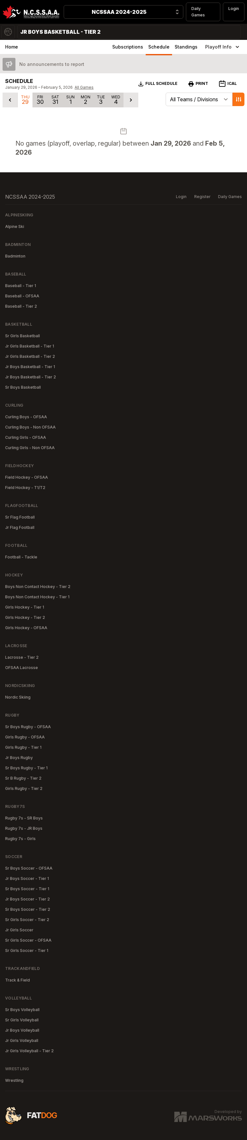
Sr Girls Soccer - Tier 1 (26, 950)
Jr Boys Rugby (19, 757)
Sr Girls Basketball (22, 335)
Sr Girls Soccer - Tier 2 (27, 919)
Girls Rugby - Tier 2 (23, 788)
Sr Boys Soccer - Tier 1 (27, 888)
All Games (84, 87)
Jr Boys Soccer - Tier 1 (27, 878)
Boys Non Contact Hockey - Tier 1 (37, 596)
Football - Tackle (21, 557)
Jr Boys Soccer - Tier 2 (27, 899)
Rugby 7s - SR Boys (24, 818)
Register (202, 196)
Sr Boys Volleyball (22, 1009)
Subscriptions (127, 47)
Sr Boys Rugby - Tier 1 (26, 767)
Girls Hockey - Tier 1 (24, 607)
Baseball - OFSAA (22, 296)
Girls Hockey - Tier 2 (25, 617)
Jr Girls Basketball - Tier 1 (29, 346)
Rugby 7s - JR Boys (23, 828)
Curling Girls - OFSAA (25, 437)
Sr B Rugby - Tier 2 (23, 778)
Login (233, 8)
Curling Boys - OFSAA (26, 416)
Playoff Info (223, 47)
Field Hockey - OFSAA (26, 477)
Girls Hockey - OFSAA (26, 627)
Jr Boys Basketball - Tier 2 (30, 377)
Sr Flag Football (20, 517)
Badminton (15, 256)
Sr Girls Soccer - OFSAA (28, 940)
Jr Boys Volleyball (22, 1030)
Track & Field (17, 980)
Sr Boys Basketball (23, 387)
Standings (186, 47)
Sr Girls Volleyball (22, 1020)
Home (11, 47)
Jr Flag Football (19, 527)
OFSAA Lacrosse (21, 667)
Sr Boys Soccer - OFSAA (28, 868)
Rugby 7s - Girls (20, 838)
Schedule (158, 47)
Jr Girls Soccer (19, 929)
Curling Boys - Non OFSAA (30, 427)
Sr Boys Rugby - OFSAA (28, 726)
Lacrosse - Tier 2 (22, 657)
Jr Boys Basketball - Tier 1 (30, 366)
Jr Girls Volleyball (21, 1040)
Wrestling (14, 1080)
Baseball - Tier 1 (20, 285)
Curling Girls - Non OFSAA (30, 447)
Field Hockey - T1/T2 (25, 487)
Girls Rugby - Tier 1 (23, 747)
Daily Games (198, 11)
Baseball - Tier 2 (21, 306)
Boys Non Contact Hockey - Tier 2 (37, 586)
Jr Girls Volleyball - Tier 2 (29, 1050)
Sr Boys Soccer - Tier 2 (27, 909)
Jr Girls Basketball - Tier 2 (30, 356)
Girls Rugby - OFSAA (25, 737)
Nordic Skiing (18, 697)
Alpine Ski (14, 226)
